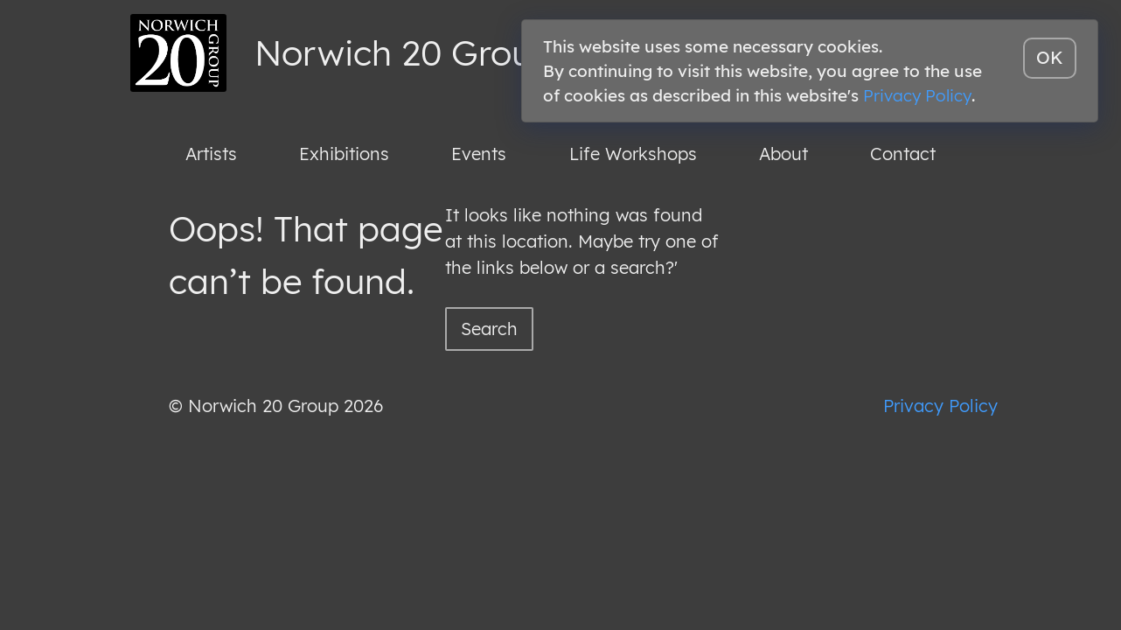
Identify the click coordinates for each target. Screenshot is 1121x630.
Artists (211, 153)
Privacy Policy (940, 405)
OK (1049, 57)
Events (478, 153)
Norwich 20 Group (404, 52)
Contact (903, 153)
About (783, 153)
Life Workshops (633, 153)
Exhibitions (344, 153)
